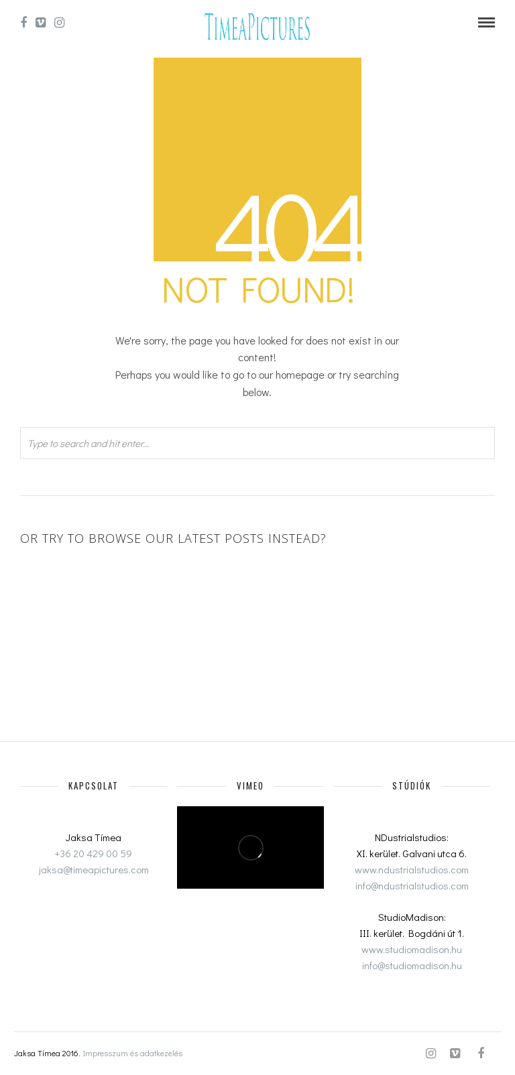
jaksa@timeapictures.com (94, 869)
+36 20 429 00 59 (93, 853)
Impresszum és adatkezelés (132, 1053)
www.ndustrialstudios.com (412, 869)
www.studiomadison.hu (411, 949)
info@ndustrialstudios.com (412, 885)
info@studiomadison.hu (412, 965)
